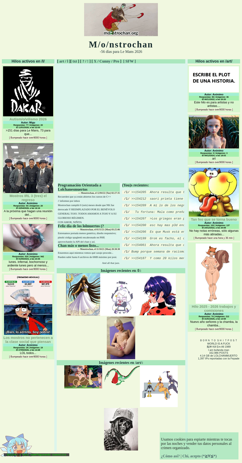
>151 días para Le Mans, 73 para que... (28, 102)
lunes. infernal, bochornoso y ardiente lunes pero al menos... (28, 247)
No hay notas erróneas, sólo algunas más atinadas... (214, 203)
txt (75, 61)
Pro (116, 61)
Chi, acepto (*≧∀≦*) (199, 456)
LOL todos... (28, 316)
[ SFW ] (129, 61)
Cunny (105, 61)
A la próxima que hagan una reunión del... (28, 181)
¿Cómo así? (170, 456)
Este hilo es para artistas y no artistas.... (214, 88)
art (61, 61)
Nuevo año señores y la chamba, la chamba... (214, 287)
